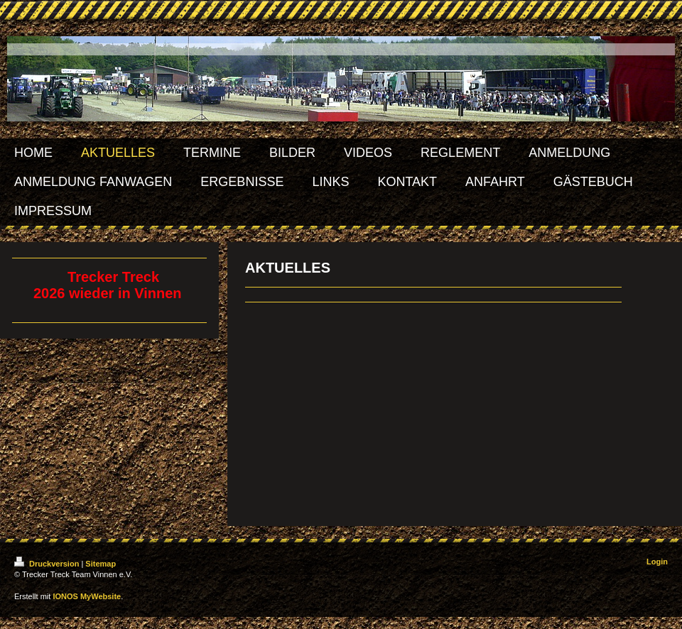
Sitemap (100, 563)
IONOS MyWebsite (87, 596)
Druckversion (47, 563)
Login (657, 561)
